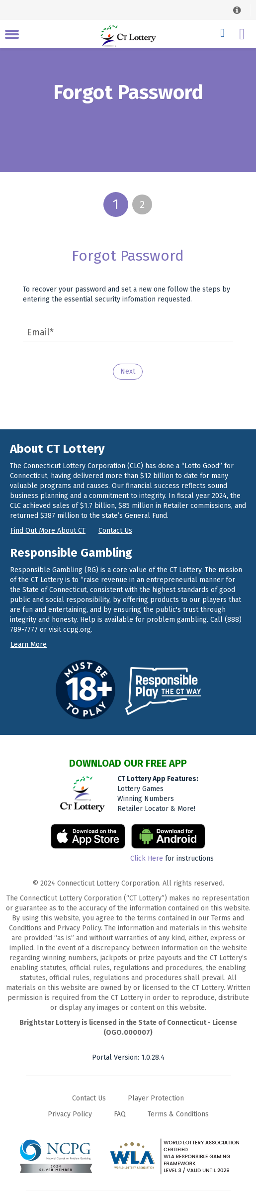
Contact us (115, 530)
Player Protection (156, 1098)
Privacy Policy (70, 1114)
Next (127, 371)
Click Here (146, 858)
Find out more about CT (47, 530)
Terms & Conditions (178, 1114)
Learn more (28, 644)
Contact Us (89, 1098)
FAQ (120, 1114)
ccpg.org (77, 629)
